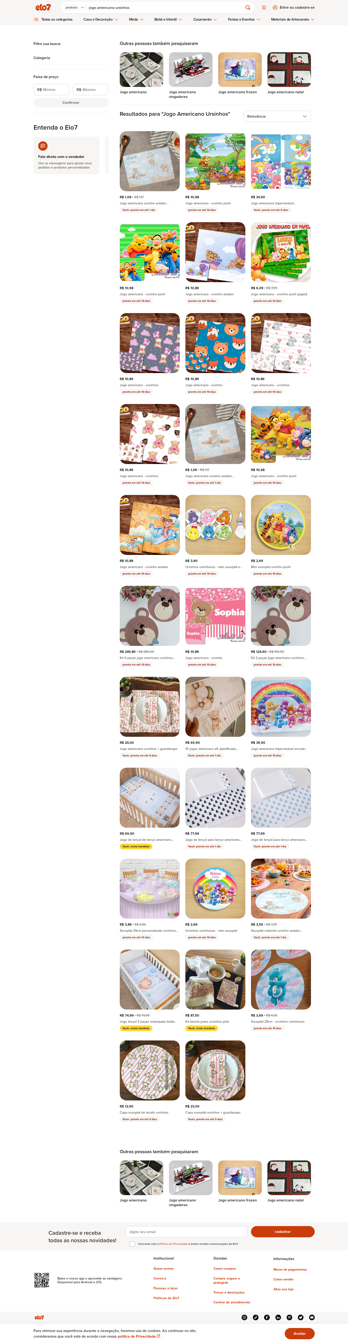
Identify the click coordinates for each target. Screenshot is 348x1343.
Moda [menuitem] (136, 19)
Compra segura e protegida (226, 1280)
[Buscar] (167, 7)
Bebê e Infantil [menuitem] (168, 19)
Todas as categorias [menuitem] (57, 19)
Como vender (283, 1279)
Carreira (159, 1278)
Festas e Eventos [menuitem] (244, 19)
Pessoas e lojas (165, 1288)
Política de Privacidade (173, 1244)
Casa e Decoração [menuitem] (100, 19)
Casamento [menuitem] (205, 19)
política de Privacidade (139, 1336)
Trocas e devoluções (229, 1292)
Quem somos (163, 1268)
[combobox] (75, 7)
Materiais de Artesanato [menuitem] (292, 19)
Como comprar (224, 1268)
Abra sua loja (283, 1289)
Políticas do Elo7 (166, 1298)
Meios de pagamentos (290, 1269)
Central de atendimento (232, 1302)
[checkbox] (132, 1244)
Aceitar (300, 1333)
